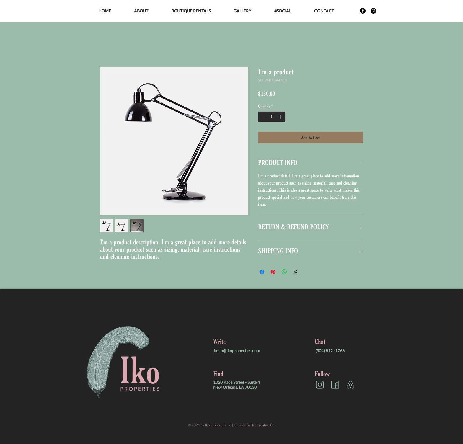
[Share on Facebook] (261, 271)
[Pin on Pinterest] (273, 271)
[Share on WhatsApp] (284, 271)
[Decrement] (262, 117)
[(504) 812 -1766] (345, 350)
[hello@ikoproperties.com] (244, 350)
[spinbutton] (271, 117)
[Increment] (280, 117)
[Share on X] (295, 271)
